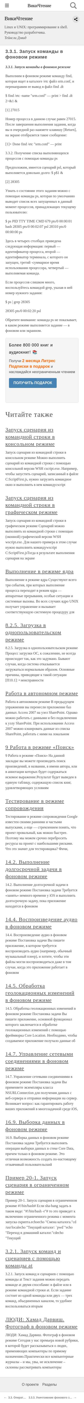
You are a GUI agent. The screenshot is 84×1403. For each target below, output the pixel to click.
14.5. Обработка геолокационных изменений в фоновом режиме (39, 993)
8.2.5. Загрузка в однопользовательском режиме (33, 632)
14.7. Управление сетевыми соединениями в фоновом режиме (39, 1061)
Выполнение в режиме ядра (39, 571)
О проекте (30, 1384)
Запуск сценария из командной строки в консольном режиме (30, 437)
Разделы (49, 1384)
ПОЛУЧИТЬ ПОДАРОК (32, 383)
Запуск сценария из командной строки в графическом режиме (31, 505)
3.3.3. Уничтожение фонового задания (53, 1397)
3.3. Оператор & (18, 1397)
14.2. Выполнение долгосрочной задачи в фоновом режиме (33, 869)
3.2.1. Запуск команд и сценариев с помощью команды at (33, 1258)
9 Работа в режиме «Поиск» (39, 747)
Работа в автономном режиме (41, 693)
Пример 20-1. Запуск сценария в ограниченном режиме (37, 1185)
